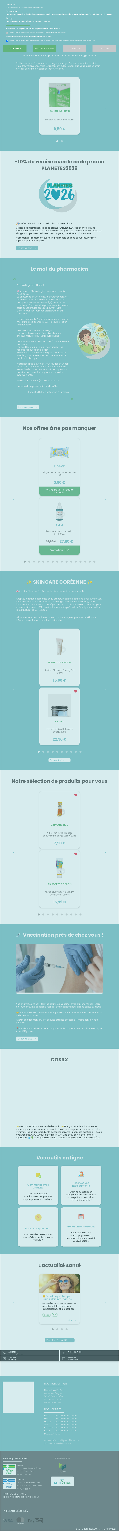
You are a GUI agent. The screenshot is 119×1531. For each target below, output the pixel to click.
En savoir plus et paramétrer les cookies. (20, 27)
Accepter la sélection (45, 50)
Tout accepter (14, 50)
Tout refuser (74, 50)
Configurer (104, 50)
